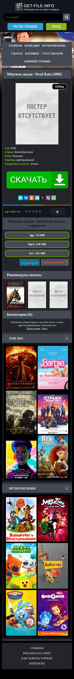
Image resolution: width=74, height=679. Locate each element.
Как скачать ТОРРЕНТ (36, 658)
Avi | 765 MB (37, 253)
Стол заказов (52, 53)
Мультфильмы (53, 45)
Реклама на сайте (37, 653)
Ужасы (16, 53)
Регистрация (25, 26)
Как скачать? (30, 262)
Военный (18, 156)
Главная (15, 45)
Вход (56, 26)
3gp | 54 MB (37, 235)
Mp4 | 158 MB (37, 244)
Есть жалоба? (55, 262)
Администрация (37, 61)
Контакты (37, 663)
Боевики (32, 53)
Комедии (32, 45)
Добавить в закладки (57, 211)
